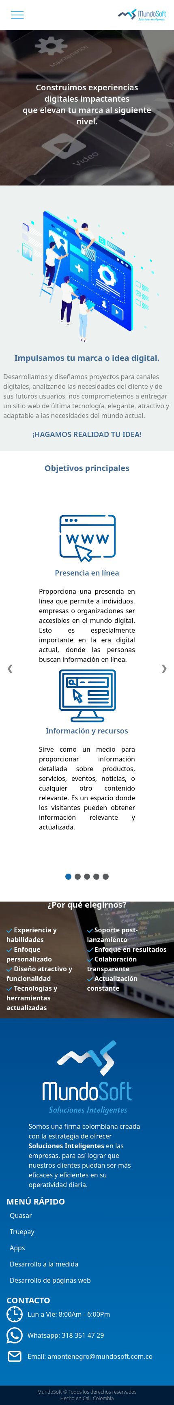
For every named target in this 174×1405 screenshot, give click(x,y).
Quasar (21, 1215)
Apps (17, 1247)
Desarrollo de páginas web (50, 1280)
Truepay (22, 1231)
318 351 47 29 (83, 1335)
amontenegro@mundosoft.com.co (100, 1356)
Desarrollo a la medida (44, 1264)
